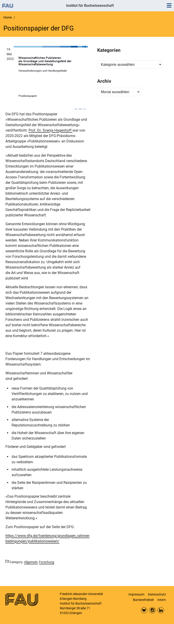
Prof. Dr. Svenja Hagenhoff (50, 130)
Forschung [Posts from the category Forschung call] (46, 562)
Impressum (136, 594)
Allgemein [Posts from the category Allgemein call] (31, 562)
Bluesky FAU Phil (144, 610)
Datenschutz (157, 594)
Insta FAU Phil (152, 610)
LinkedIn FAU (160, 610)
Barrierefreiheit (143, 600)
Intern (161, 600)
